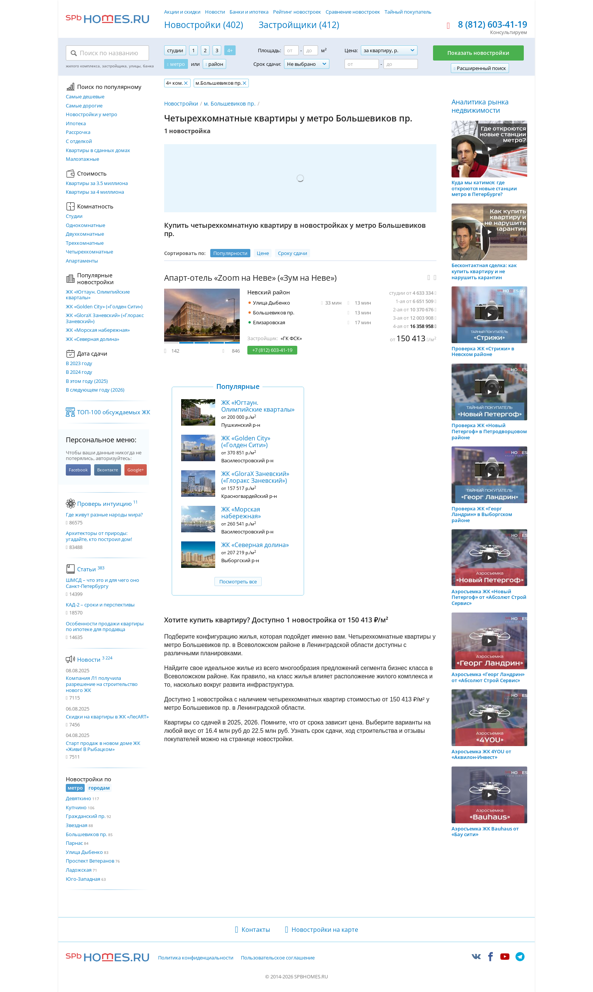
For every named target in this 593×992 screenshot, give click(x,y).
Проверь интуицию (107, 503)
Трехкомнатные (85, 243)
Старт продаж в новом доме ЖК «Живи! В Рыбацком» (103, 746)
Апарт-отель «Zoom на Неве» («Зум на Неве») (250, 278)
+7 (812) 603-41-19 (272, 350)
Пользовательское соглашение (278, 958)
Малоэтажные (82, 159)
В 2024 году (79, 372)
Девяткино (78, 798)
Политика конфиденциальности (195, 958)
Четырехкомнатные (89, 252)
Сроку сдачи (292, 253)
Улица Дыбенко (84, 852)
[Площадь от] (291, 50)
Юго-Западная (83, 878)
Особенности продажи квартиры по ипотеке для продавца (105, 627)
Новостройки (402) (203, 25)
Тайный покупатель (408, 11)
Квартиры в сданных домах (98, 151)
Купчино (76, 807)
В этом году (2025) (87, 381)
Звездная (76, 825)
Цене (263, 253)
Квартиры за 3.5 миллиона (97, 183)
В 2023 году (79, 364)
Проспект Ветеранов (90, 860)
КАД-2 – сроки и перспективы (100, 605)
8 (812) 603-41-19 (492, 24)
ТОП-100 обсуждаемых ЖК (113, 412)
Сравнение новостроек (353, 11)
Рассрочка (78, 132)
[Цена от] (362, 64)
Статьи (90, 569)
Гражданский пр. (86, 816)
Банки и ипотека (249, 11)
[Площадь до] (310, 50)
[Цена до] (400, 64)
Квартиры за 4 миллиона (95, 192)
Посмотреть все (238, 581)
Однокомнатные (85, 225)
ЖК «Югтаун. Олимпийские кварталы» (98, 295)
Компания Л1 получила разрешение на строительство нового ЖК (102, 684)
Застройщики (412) (299, 25)
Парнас (74, 843)
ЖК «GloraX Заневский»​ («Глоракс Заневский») (105, 318)
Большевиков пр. (86, 834)
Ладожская (79, 869)
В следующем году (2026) (95, 390)
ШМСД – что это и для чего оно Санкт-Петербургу (102, 583)
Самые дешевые (85, 97)
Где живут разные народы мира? (104, 515)
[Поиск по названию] (107, 53)
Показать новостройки (478, 52)
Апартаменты (82, 261)
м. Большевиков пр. (230, 103)
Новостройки (181, 103)
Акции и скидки (182, 11)
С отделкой (79, 141)
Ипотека (76, 124)
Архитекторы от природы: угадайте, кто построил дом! (99, 536)
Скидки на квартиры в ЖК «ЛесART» (107, 716)
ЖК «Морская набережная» (98, 330)
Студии (74, 216)
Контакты (256, 929)
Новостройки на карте (325, 929)
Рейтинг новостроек (297, 11)
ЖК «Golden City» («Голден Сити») (104, 307)
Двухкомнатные (85, 234)
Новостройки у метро (91, 115)
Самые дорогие (84, 106)
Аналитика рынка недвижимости (480, 106)
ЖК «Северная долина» (92, 339)
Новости (215, 11)
